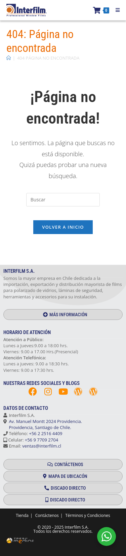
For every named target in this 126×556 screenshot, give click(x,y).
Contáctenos (47, 515)
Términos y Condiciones (88, 515)
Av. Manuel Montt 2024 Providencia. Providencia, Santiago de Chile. (42, 424)
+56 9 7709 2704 (41, 440)
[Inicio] (8, 58)
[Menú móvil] (115, 10)
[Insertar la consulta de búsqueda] (63, 199)
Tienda (22, 515)
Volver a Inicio (63, 227)
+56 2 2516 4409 (45, 433)
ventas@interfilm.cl (41, 446)
